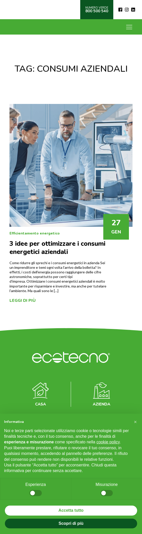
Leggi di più (22, 300)
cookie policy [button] (107, 442)
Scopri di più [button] (71, 523)
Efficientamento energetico (34, 233)
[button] (135, 422)
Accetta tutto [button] (71, 510)
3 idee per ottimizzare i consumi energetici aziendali (57, 248)
